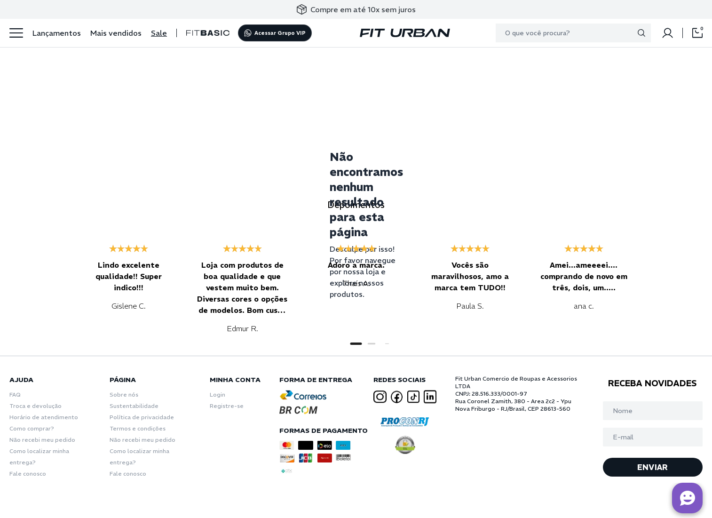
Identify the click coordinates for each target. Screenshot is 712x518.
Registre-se (227, 405)
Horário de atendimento (43, 417)
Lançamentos (56, 33)
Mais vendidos (116, 33)
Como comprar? (31, 428)
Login (217, 394)
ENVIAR (652, 467)
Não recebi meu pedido (42, 439)
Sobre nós (124, 394)
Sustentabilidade (134, 405)
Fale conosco (27, 473)
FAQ (15, 394)
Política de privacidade (142, 417)
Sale (159, 33)
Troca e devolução (35, 405)
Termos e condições (138, 428)
